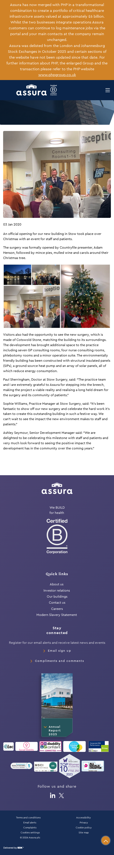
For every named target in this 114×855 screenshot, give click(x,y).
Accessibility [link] (83, 817)
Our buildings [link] (57, 596)
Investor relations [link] (56, 590)
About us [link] (56, 584)
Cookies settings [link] (30, 832)
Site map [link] (84, 832)
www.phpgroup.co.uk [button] (57, 75)
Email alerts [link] (29, 822)
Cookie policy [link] (84, 827)
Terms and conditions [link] (28, 817)
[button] (106, 840)
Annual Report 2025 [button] (55, 730)
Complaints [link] (29, 827)
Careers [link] (57, 609)
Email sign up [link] (59, 650)
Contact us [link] (57, 602)
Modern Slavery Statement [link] (57, 615)
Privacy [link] (84, 822)
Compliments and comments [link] (59, 661)
